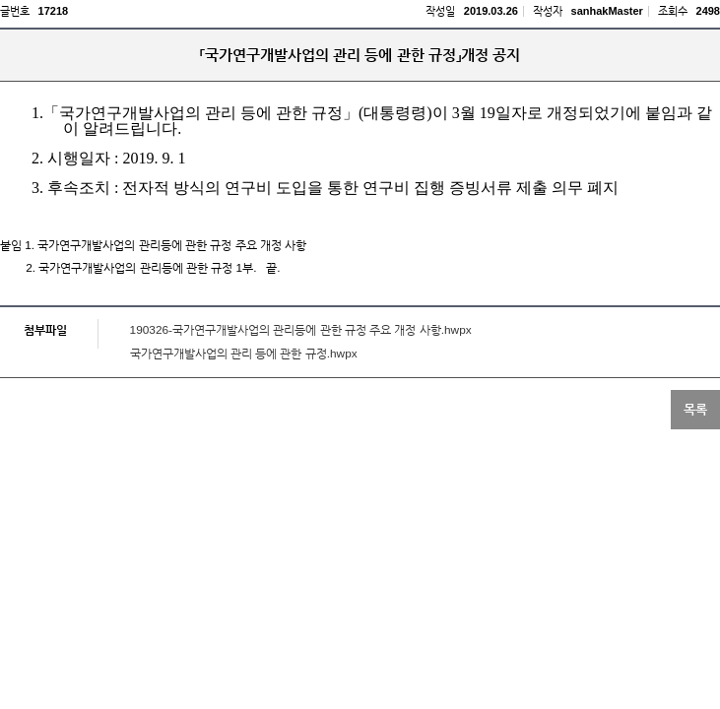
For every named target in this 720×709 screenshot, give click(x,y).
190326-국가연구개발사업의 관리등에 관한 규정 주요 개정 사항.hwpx (301, 330)
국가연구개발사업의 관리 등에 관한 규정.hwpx (244, 353)
